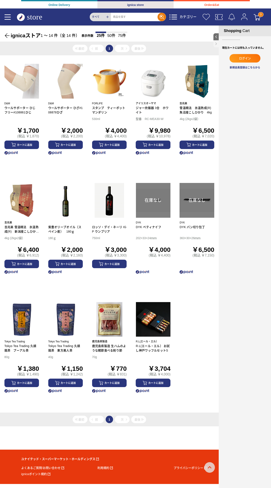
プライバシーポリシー (190, 468)
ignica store (135, 5)
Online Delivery (59, 5)
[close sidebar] (216, 43)
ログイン (245, 58)
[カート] (257, 17)
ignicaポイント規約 (35, 474)
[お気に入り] (206, 17)
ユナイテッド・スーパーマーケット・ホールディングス (60, 459)
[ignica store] (33, 17)
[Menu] (7, 17)
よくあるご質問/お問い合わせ (42, 468)
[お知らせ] (231, 17)
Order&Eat (211, 5)
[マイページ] (244, 17)
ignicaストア (26, 35)
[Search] (134, 17)
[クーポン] (219, 17)
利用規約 (105, 468)
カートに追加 (24, 145)
